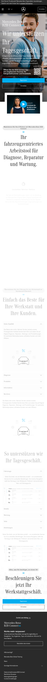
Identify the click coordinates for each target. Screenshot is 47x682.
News (5, 661)
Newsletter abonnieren (23, 643)
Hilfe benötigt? (8, 652)
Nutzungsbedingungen (10, 676)
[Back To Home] (23, 9)
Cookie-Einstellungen (10, 679)
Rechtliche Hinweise (10, 674)
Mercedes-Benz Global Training (13, 657)
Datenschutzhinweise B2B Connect (14, 672)
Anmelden (42, 9)
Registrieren (23, 80)
